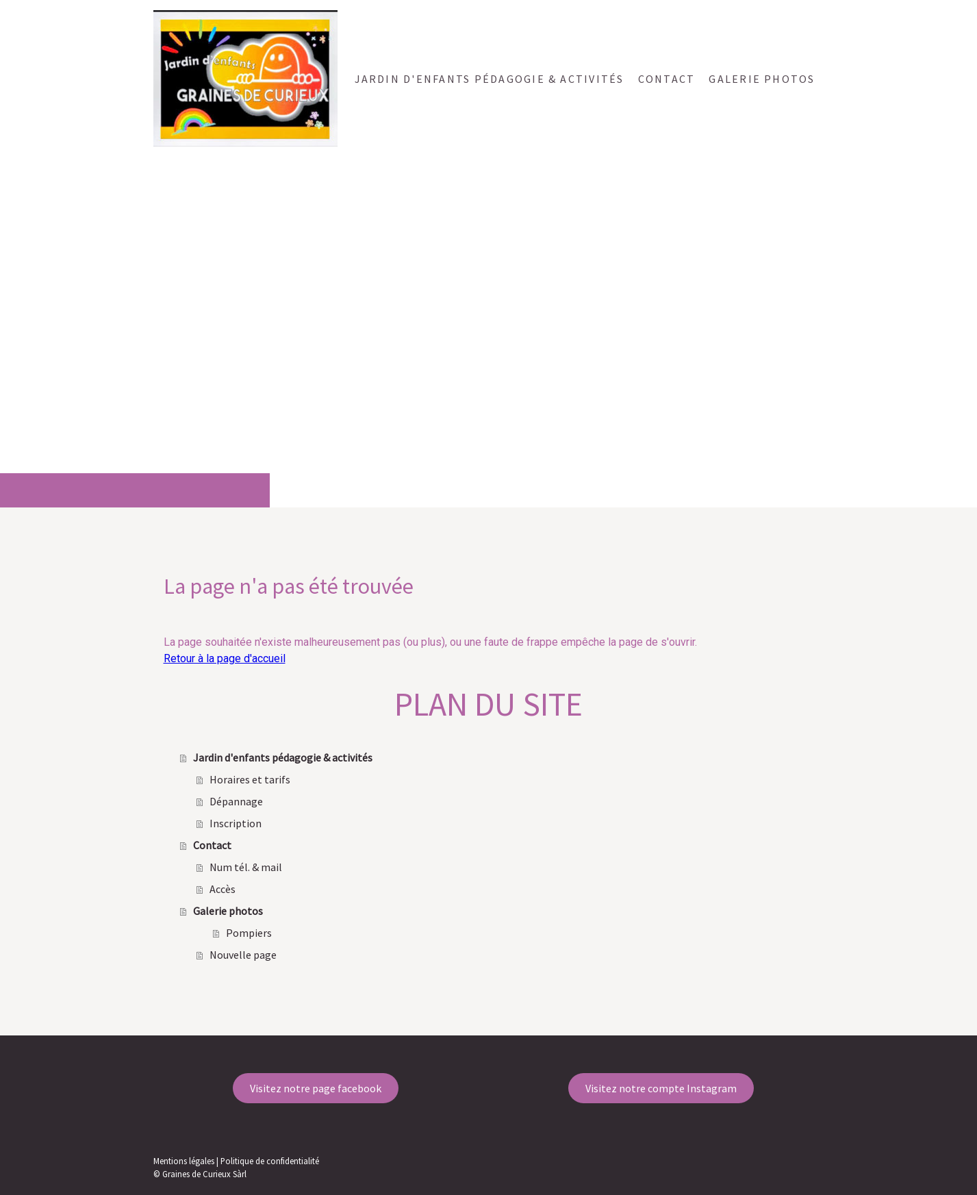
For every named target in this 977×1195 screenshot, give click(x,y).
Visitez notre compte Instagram (661, 1088)
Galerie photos (762, 79)
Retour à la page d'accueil (225, 658)
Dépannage (236, 801)
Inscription (236, 823)
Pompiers (249, 933)
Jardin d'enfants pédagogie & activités (489, 79)
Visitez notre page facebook (315, 1088)
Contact (667, 79)
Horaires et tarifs (250, 779)
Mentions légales (183, 1160)
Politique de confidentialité (269, 1160)
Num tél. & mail (246, 867)
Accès (223, 889)
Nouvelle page (243, 954)
